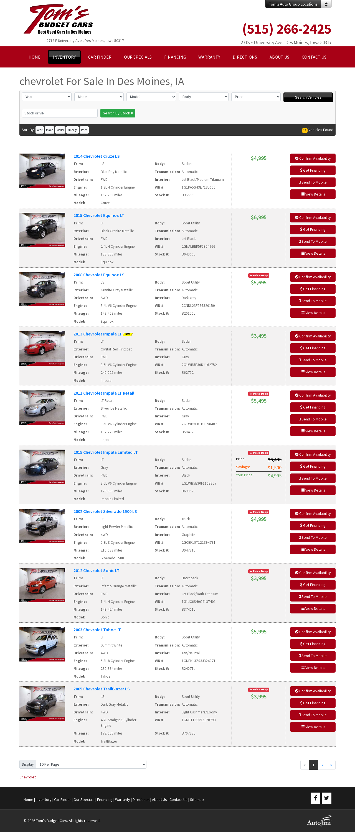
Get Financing (313, 170)
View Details (313, 194)
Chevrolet (27, 777)
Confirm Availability (313, 158)
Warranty (122, 799)
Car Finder (62, 799)
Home (28, 799)
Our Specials (84, 799)
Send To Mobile (313, 182)
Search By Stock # (118, 113)
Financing (105, 799)
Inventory (44, 799)
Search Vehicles (308, 97)
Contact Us (178, 799)
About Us (159, 799)
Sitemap (197, 799)
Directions (141, 799)
